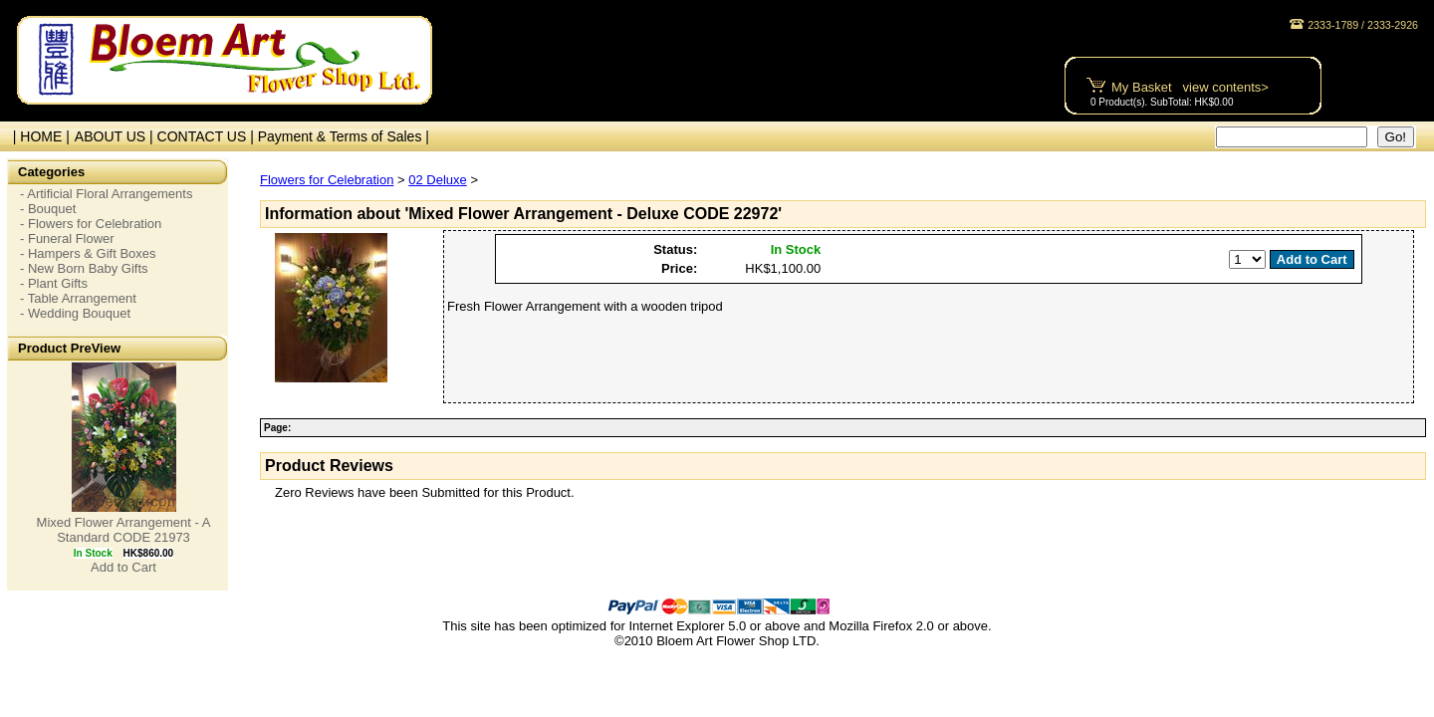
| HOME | (37, 136)
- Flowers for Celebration (90, 223)
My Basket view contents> (1190, 87)
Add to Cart (123, 567)
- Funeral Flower (67, 238)
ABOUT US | (116, 136)
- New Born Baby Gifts (84, 268)
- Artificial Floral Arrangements (106, 193)
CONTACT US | (207, 136)
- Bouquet (48, 208)
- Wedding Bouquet (75, 313)
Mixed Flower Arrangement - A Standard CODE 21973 (124, 530)
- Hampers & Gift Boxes (88, 253)
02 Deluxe (437, 179)
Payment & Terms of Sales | (343, 136)
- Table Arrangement (78, 298)
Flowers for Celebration (326, 179)
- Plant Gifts (54, 283)
